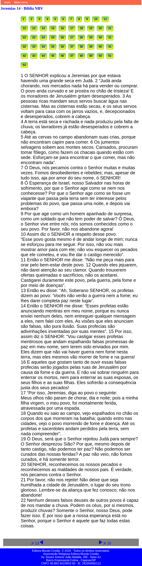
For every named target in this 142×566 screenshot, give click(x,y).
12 (24, 28)
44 (43, 55)
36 (62, 46)
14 (43, 28)
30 (100, 37)
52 (24, 65)
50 (100, 55)
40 (100, 46)
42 (24, 55)
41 (109, 46)
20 (100, 28)
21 (109, 28)
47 (71, 55)
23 (33, 37)
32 (24, 46)
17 (71, 28)
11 (105, 19)
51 (109, 55)
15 (52, 28)
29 (90, 37)
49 (90, 55)
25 (52, 37)
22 (24, 37)
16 (62, 28)
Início (7, 2)
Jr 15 (105, 543)
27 (71, 37)
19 (90, 28)
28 (81, 37)
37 (71, 46)
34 (43, 46)
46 (62, 55)
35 (52, 46)
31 (109, 37)
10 (95, 19)
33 (33, 46)
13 (33, 28)
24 (43, 37)
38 (81, 46)
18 (81, 28)
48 (81, 55)
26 (62, 37)
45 (52, 55)
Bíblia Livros (21, 2)
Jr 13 (37, 543)
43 (33, 55)
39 (90, 46)
